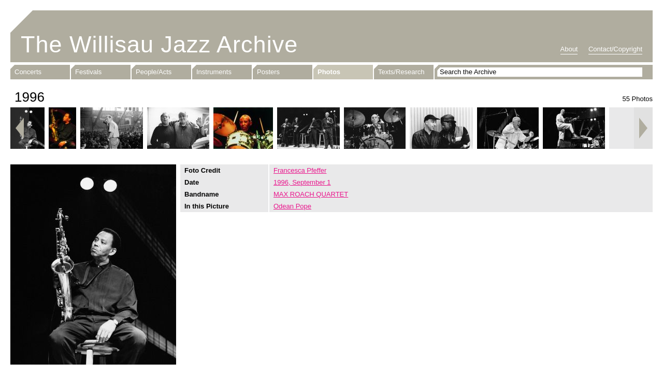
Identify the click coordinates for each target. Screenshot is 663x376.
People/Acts (153, 72)
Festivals (88, 72)
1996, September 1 (302, 182)
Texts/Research (401, 72)
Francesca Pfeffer (299, 170)
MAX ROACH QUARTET (310, 194)
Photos (329, 72)
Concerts (28, 72)
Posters (268, 72)
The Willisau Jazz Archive (159, 44)
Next (643, 128)
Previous (19, 128)
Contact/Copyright (615, 49)
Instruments (214, 72)
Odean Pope (292, 206)
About (569, 49)
